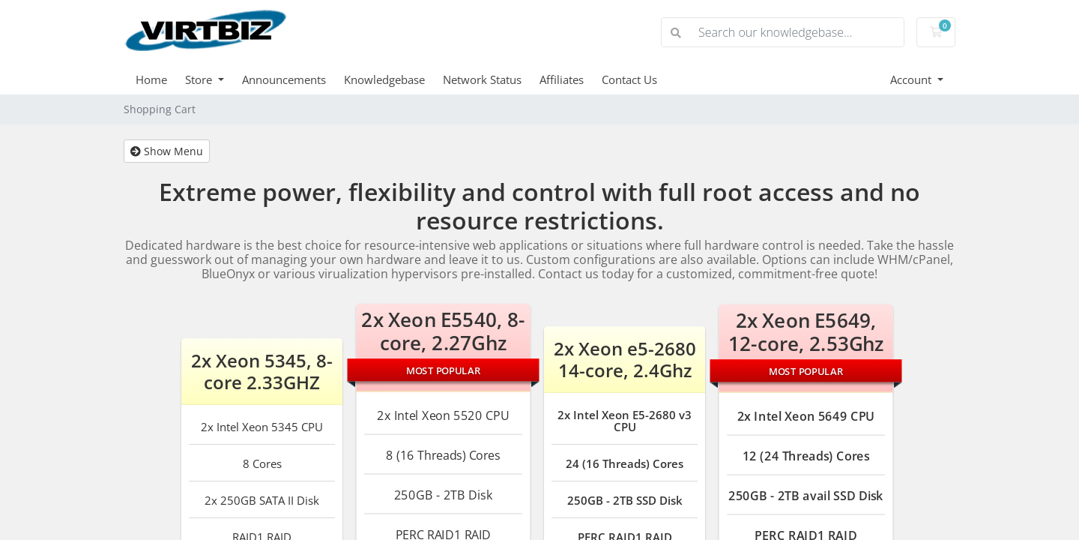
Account (912, 79)
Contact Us (629, 79)
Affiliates (562, 79)
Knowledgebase (384, 79)
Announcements (284, 79)
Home (151, 79)
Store (200, 79)
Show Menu (166, 151)
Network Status (482, 79)
